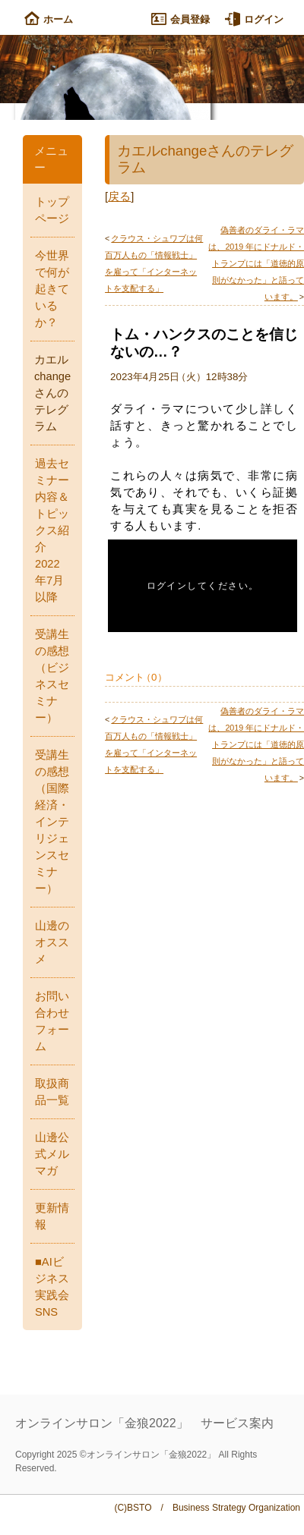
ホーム (48, 19)
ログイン (254, 19)
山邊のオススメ (52, 942)
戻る (119, 196)
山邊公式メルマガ (52, 1154)
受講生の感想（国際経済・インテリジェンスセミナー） (52, 822)
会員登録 (180, 19)
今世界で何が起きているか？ (52, 289)
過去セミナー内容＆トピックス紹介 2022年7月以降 (52, 530)
